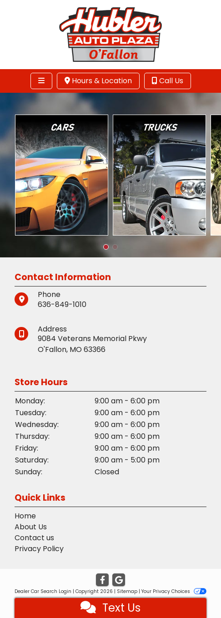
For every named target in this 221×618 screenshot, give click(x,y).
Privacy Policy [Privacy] (39, 548)
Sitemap (127, 591)
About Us (31, 527)
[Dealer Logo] (110, 34)
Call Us (167, 80)
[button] (106, 247)
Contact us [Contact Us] (34, 538)
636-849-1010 (62, 304)
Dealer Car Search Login (43, 591)
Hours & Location (98, 80)
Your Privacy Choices (173, 591)
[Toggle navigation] (41, 81)
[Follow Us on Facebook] (102, 580)
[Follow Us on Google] (118, 580)
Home (25, 516)
